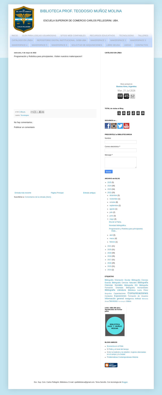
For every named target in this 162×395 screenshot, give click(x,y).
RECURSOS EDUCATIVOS (102, 35)
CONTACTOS (141, 45)
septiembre (114, 206)
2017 (110, 260)
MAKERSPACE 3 (138, 40)
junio (112, 216)
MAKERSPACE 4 (19, 45)
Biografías (108, 293)
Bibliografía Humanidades (137, 288)
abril (111, 235)
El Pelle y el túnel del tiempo (118, 349)
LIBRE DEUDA (113, 45)
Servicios (113, 301)
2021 (110, 246)
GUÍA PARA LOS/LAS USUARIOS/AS (39, 35)
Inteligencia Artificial (133, 299)
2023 (110, 189)
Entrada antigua (89, 193)
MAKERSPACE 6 (59, 45)
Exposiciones (120, 296)
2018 (110, 256)
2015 (110, 266)
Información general (114, 298)
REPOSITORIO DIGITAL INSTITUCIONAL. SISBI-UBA (61, 40)
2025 (110, 182)
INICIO (15, 35)
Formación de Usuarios (138, 296)
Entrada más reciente (23, 193)
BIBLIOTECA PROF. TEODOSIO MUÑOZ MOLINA (81, 11)
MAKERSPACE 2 (118, 40)
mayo (112, 219)
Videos (128, 301)
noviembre (114, 199)
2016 (110, 263)
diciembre (113, 195)
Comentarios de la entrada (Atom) (38, 197)
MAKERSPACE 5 (39, 45)
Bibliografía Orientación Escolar (117, 280)
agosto (112, 209)
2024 (110, 186)
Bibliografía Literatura (115, 290)
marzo (112, 238)
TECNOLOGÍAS (126, 35)
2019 (110, 253)
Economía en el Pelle (115, 346)
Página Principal (57, 193)
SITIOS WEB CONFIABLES (72, 35)
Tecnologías (25, 115)
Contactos (109, 296)
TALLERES (143, 35)
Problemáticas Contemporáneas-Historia (122, 357)
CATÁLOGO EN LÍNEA (22, 40)
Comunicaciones (138, 293)
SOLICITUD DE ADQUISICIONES (86, 45)
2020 (110, 250)
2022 (110, 193)
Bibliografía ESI (131, 285)
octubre (113, 202)
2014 (110, 270)
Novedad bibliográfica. (117, 225)
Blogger (125, 382)
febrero (112, 242)
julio (111, 212)
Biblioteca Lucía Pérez (138, 290)
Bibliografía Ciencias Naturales (124, 283)
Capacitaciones (120, 293)
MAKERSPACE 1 (98, 40)
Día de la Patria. (115, 222)
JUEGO (127, 45)
